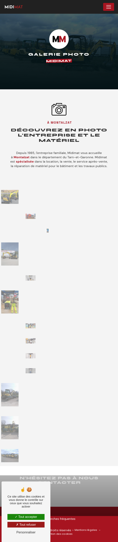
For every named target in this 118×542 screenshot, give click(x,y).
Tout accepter (26, 516)
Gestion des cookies (59, 534)
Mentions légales (86, 530)
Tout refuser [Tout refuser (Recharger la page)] (26, 524)
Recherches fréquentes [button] (59, 519)
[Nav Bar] (108, 7)
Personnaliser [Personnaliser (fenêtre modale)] (26, 532)
